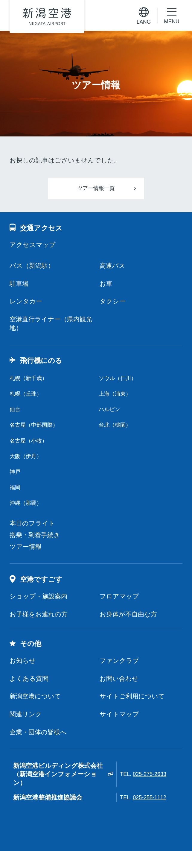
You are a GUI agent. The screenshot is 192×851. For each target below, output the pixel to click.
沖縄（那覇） (26, 503)
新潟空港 (47, 16)
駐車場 (19, 283)
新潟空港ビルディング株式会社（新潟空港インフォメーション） (58, 774)
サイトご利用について (132, 696)
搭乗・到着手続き (35, 534)
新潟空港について (35, 696)
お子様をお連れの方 (39, 614)
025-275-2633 (149, 774)
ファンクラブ (119, 660)
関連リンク (26, 714)
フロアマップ (119, 596)
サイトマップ (119, 714)
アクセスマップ (33, 244)
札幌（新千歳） (28, 378)
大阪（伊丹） (26, 456)
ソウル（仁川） (117, 378)
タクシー (113, 301)
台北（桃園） (115, 425)
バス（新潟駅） (32, 265)
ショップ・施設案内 (38, 596)
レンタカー (26, 301)
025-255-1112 (149, 797)
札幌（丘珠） (26, 394)
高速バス (112, 265)
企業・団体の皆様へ (38, 732)
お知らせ (23, 660)
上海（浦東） (115, 394)
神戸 (15, 472)
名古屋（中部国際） (34, 425)
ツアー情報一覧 (96, 188)
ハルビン (109, 409)
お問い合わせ (119, 678)
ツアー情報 (26, 546)
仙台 (15, 409)
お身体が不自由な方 (128, 614)
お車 (106, 283)
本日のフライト (32, 523)
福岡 (15, 487)
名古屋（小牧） (28, 441)
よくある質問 (29, 678)
